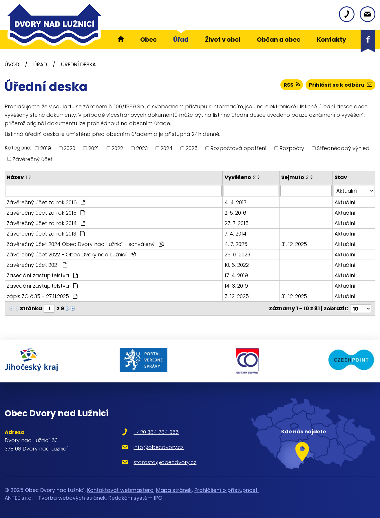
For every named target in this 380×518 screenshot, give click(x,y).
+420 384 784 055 (156, 431)
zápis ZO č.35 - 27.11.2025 (42, 296)
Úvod (12, 64)
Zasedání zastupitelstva (42, 275)
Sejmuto (295, 177)
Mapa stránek (174, 490)
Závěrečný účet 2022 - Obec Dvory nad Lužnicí (71, 254)
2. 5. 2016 (235, 212)
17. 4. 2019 (236, 275)
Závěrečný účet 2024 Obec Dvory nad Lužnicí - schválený (85, 244)
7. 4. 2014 (235, 233)
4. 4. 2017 (235, 202)
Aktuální (345, 202)
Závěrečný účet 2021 (37, 265)
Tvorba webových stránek (72, 497)
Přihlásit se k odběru (340, 84)
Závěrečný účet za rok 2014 (46, 223)
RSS (292, 84)
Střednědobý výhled (343, 148)
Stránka (31, 308)
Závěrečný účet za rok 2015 (46, 212)
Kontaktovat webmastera (120, 490)
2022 (117, 148)
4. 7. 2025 (235, 244)
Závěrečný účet (32, 159)
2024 (166, 148)
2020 (69, 148)
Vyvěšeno (240, 177)
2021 (93, 148)
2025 (192, 148)
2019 (45, 148)
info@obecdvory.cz (159, 446)
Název (17, 177)
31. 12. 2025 (294, 244)
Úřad (40, 64)
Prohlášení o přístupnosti (226, 490)
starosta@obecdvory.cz (165, 462)
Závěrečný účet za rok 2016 (46, 202)
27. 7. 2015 (236, 223)
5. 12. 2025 (236, 296)
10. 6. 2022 (236, 265)
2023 (142, 148)
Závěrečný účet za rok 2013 (46, 233)
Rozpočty (291, 148)
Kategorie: (18, 147)
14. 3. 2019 (236, 285)
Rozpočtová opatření (238, 148)
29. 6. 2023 (237, 254)
